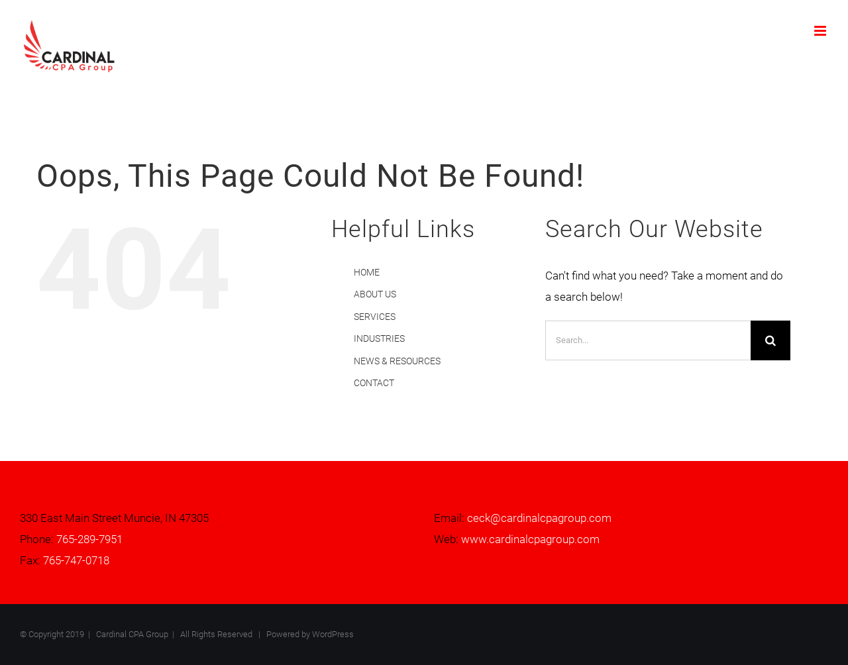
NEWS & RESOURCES (397, 361)
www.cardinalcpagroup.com (530, 539)
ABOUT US (375, 294)
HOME (367, 272)
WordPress (333, 634)
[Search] (770, 340)
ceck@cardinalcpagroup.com (539, 518)
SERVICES (375, 316)
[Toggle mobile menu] (821, 31)
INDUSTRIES (379, 338)
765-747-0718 (76, 560)
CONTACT (374, 383)
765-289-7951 (89, 539)
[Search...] (648, 340)
